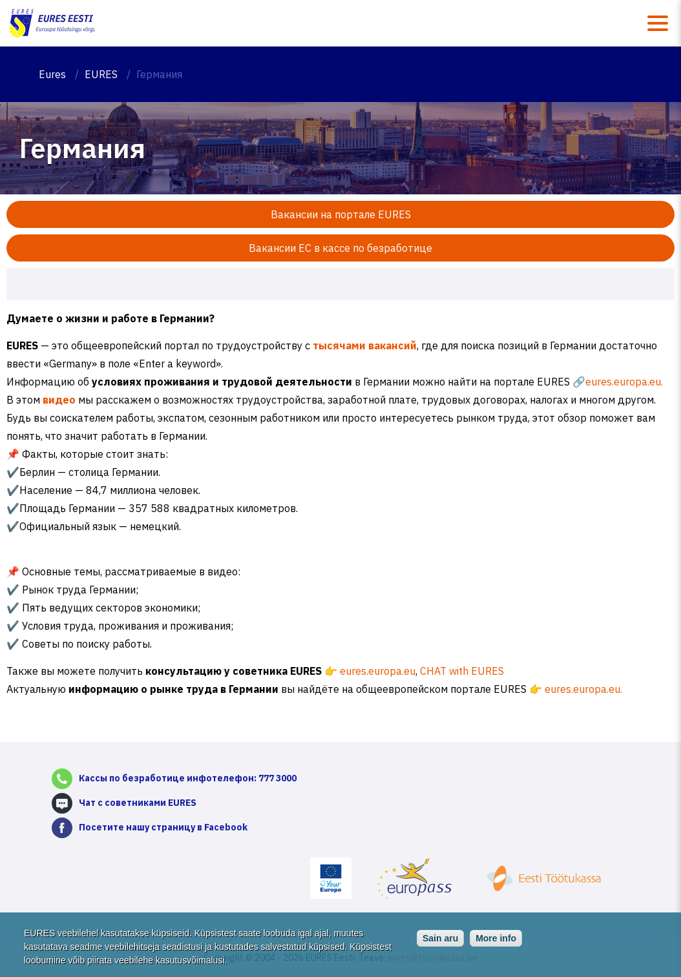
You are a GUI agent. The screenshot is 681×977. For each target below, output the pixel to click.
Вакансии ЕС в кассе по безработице (340, 248)
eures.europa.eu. (624, 381)
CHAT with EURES (460, 670)
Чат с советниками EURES (137, 802)
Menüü (657, 23)
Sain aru (440, 942)
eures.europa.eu (376, 670)
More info (496, 942)
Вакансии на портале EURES (341, 214)
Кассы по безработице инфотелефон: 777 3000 (188, 778)
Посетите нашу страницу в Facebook (163, 827)
